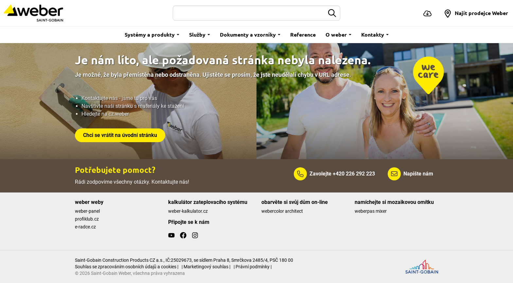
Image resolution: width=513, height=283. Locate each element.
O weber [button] (338, 34)
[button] (476, 13)
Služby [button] (199, 34)
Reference (303, 34)
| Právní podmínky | (253, 266)
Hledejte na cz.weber (105, 114)
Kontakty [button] (375, 34)
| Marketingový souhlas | (206, 266)
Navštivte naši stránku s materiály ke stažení (132, 106)
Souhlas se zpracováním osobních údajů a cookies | (126, 266)
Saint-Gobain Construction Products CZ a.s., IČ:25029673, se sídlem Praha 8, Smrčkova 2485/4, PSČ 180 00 (184, 260)
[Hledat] (249, 13)
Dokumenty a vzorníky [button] (250, 34)
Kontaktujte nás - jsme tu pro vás (119, 98)
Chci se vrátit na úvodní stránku (120, 135)
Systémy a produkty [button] (152, 34)
